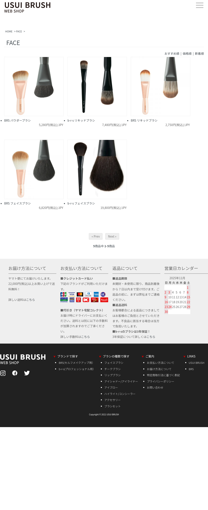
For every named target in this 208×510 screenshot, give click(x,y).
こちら (30, 300)
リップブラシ (112, 375)
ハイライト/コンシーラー (120, 394)
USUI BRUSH (196, 363)
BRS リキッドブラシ (144, 120)
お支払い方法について (160, 363)
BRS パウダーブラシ (17, 120)
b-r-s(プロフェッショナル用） (77, 369)
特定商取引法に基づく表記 (163, 375)
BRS (191, 369)
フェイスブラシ (113, 363)
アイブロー (111, 387)
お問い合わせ (155, 387)
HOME (8, 31)
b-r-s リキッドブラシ (81, 120)
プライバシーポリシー (160, 381)
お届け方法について (159, 369)
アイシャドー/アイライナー (121, 381)
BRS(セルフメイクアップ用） (77, 363)
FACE (19, 31)
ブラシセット (112, 406)
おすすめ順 (172, 53)
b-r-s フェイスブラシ (81, 203)
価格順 (187, 53)
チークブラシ (112, 369)
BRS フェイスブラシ (17, 203)
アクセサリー (112, 400)
